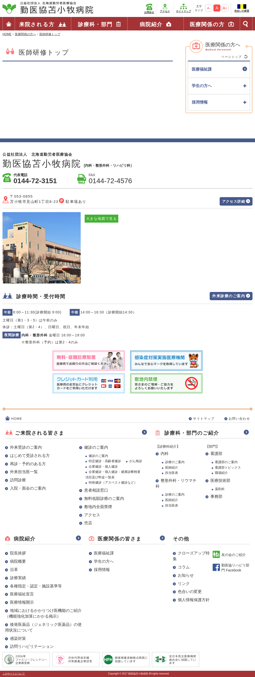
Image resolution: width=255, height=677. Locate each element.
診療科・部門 (95, 24)
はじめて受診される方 (30, 455)
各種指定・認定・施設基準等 (36, 586)
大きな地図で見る (101, 219)
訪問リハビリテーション (32, 646)
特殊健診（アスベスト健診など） (113, 482)
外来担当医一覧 (24, 472)
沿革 (14, 569)
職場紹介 (221, 473)
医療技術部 (220, 480)
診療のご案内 (175, 462)
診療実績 (18, 578)
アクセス (165, 11)
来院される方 (37, 24)
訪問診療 (18, 480)
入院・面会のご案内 (28, 488)
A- (208, 8)
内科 (165, 453)
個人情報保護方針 (194, 600)
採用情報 (102, 569)
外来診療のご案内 (228, 296)
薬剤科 (220, 489)
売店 (88, 523)
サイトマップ (183, 11)
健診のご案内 (96, 447)
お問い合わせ (239, 418)
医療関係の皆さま (119, 539)
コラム (184, 567)
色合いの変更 (241, 10)
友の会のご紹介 (233, 555)
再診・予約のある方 (28, 464)
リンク (184, 583)
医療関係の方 (207, 24)
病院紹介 (151, 24)
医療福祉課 (104, 553)
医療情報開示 (22, 602)
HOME (16, 418)
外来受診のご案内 (26, 447)
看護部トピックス (228, 467)
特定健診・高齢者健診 (105, 461)
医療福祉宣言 (22, 594)
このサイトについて (13, 673)
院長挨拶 (18, 553)
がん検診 (135, 461)
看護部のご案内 (226, 462)
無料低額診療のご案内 (104, 498)
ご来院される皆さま (39, 433)
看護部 (216, 453)
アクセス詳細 (233, 201)
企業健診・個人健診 (103, 466)
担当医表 (171, 473)
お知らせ (186, 575)
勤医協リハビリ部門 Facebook (235, 567)
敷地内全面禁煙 (98, 507)
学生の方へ (104, 561)
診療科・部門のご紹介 (191, 433)
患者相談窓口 (96, 490)
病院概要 (18, 561)
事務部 (216, 496)
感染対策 (18, 638)
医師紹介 (171, 467)
